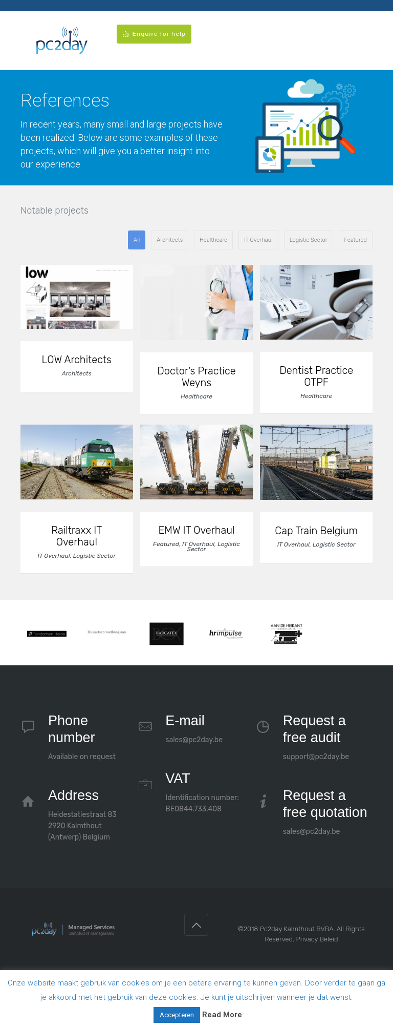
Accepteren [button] (177, 1015)
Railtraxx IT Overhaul (76, 536)
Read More (222, 1014)
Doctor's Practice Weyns (196, 377)
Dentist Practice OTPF (316, 376)
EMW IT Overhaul (196, 530)
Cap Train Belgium (316, 531)
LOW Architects (77, 360)
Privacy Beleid (317, 939)
